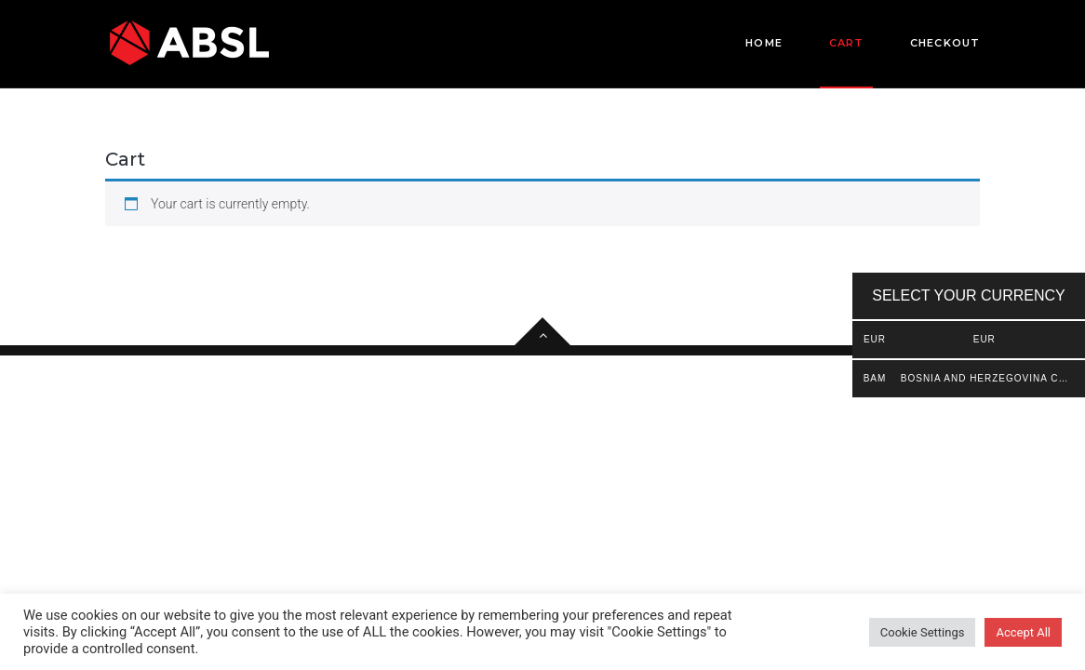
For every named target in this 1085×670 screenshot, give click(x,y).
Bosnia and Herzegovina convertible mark (984, 378)
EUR (984, 339)
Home (763, 42)
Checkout (945, 42)
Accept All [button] (1023, 632)
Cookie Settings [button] (922, 632)
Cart (846, 61)
